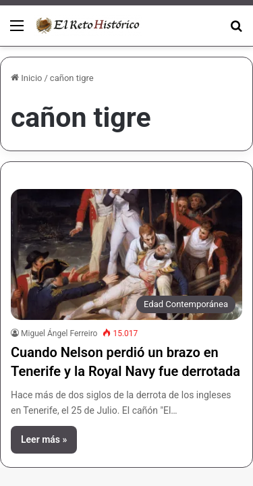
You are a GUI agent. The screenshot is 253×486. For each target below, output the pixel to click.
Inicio (26, 78)
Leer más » (44, 439)
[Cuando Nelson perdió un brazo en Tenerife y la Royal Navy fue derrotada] (126, 254)
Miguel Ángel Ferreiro (59, 333)
